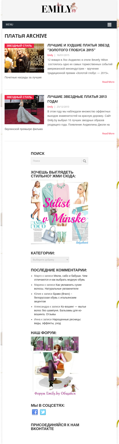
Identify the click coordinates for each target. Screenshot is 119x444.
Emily (50, 55)
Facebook (35, 412)
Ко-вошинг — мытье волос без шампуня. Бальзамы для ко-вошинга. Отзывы (60, 310)
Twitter (43, 412)
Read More (108, 81)
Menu (9, 24)
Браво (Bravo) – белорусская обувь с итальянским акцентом (55, 297)
